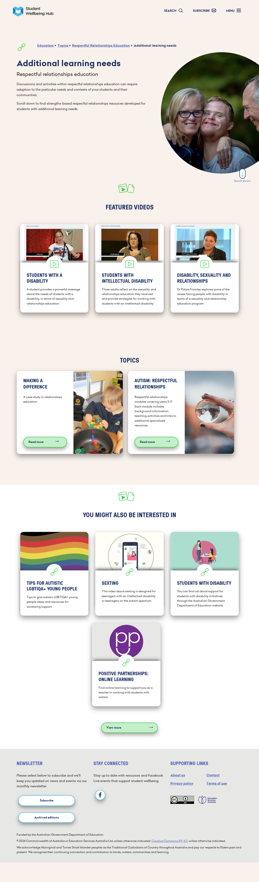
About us (177, 775)
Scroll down (242, 176)
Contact (213, 775)
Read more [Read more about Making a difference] (36, 442)
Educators (45, 45)
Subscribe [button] (46, 800)
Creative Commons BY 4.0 (169, 841)
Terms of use (216, 783)
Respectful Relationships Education (101, 45)
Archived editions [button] (46, 817)
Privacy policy (181, 783)
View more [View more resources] (113, 728)
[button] (173, 11)
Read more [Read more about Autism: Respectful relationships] (147, 442)
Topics (62, 45)
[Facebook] (100, 795)
